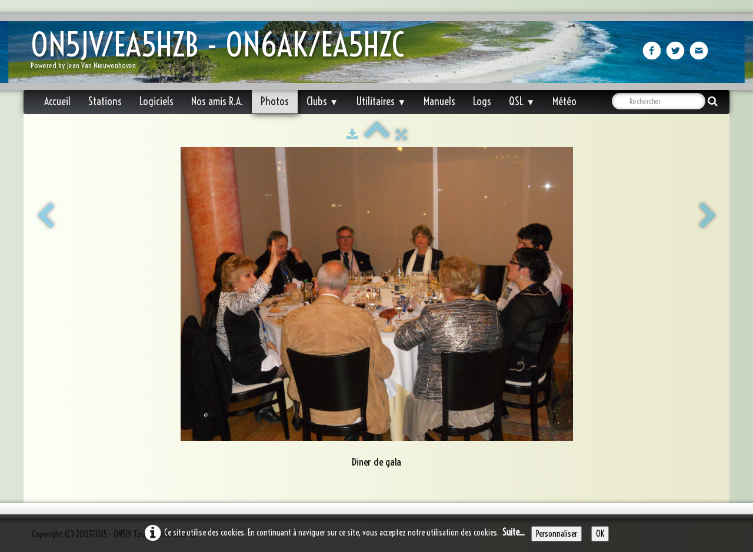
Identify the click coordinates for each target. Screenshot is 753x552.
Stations (105, 101)
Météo (564, 101)
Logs (482, 101)
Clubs (322, 101)
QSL (522, 101)
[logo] (222, 53)
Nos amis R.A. (217, 101)
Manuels (439, 101)
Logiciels (156, 101)
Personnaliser (556, 533)
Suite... (513, 532)
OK (600, 533)
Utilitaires (381, 101)
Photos (275, 101)
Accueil (57, 101)
